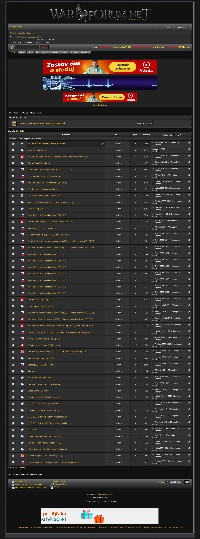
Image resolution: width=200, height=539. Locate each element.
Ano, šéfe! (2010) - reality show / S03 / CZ (47, 280)
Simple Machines (108, 494)
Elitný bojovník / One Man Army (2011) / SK (47, 449)
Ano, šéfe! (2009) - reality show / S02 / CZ (47, 287)
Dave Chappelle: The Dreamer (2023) (45, 456)
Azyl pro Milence (35, 527)
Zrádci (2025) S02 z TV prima (41, 228)
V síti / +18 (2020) (36, 209)
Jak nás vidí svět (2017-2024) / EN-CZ (45, 384)
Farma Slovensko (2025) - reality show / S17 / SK (50, 221)
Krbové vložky (178, 527)
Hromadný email (22, 527)
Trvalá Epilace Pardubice (51, 527)
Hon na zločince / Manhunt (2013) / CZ (45, 436)
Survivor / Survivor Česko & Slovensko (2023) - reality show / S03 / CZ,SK (61, 241)
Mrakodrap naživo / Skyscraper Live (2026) (47, 183)
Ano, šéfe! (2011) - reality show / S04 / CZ (47, 273)
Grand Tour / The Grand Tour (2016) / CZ (46, 169)
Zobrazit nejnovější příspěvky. (22, 33)
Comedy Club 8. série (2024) (41, 345)
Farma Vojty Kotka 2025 (39, 163)
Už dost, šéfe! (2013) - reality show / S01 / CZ (48, 235)
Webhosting (168, 527)
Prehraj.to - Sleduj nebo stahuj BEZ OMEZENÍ (43, 123)
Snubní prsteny (113, 527)
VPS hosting (77, 527)
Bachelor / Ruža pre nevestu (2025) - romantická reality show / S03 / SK (60, 319)
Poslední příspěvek (171, 135)
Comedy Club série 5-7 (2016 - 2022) (44, 410)
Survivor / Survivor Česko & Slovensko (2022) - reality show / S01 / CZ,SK (61, 247)
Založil (117, 135)
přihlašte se (21, 37)
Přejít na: (161, 482)
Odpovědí (136, 135)
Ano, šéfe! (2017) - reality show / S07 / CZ (47, 254)
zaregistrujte (36, 37)
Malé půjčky (138, 527)
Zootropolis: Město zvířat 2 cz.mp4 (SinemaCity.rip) (51, 202)
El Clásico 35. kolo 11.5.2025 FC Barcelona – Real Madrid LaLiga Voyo (60, 332)
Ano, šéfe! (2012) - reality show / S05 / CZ (47, 267)
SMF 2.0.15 (90, 494)
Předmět (66, 135)
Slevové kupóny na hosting (153, 527)
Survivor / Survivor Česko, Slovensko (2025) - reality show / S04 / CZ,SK (60, 326)
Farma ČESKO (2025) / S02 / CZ (43, 299)
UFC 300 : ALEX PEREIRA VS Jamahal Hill (47, 423)
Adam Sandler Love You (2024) (42, 378)
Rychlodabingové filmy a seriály (42, 195)
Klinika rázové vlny (126, 527)
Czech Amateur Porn (90, 527)
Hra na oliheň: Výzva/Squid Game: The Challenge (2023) (53, 462)
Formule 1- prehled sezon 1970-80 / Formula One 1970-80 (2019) (57, 352)
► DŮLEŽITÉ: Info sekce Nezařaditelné (47, 143)
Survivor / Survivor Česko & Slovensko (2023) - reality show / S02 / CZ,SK (61, 313)
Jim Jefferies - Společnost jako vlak (44, 189)
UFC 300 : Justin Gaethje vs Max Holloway (47, 417)
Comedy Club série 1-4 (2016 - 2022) (44, 397)
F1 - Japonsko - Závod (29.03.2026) (44, 176)
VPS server (103, 527)
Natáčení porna (66, 527)
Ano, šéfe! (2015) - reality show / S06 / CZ (47, 261)
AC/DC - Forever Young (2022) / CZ (44, 339)
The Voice (32, 371)
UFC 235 (32, 430)
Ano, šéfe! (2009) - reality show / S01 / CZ (47, 293)
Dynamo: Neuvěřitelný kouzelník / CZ (44, 443)
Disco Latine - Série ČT (38, 391)
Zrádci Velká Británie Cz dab (41, 358)
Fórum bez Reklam (100, 105)
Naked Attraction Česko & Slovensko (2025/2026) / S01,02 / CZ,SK (58, 157)
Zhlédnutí (146, 135)
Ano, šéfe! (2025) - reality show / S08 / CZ (47, 215)
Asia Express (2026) (37, 150)
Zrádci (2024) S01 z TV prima (41, 365)
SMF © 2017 (98, 494)
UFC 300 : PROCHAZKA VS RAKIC (44, 404)
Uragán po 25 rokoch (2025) (40, 306)
